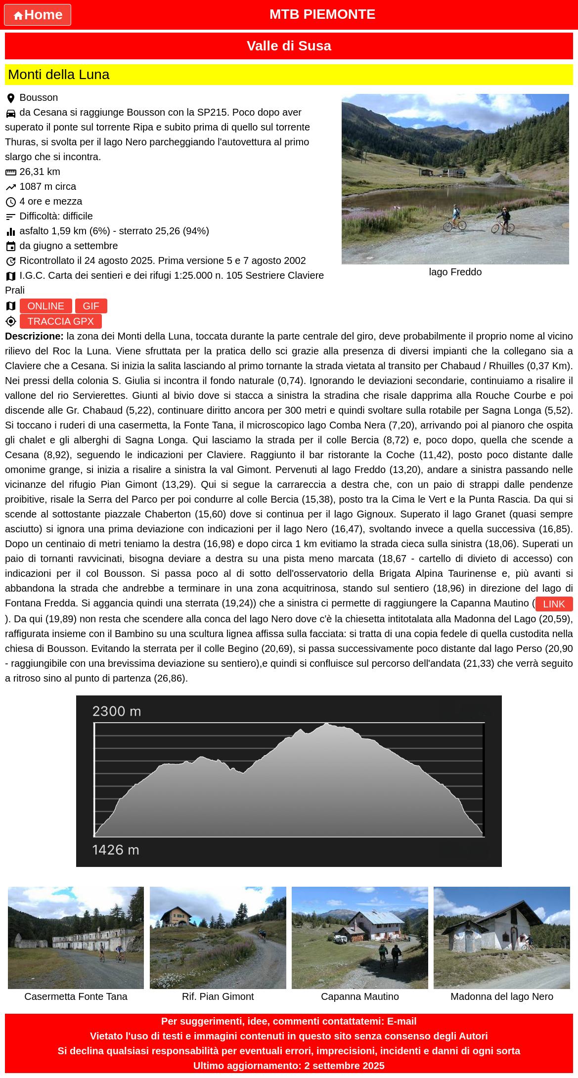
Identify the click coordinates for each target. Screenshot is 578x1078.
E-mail (402, 1021)
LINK (554, 604)
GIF (91, 306)
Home (37, 14)
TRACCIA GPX (61, 321)
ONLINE (46, 306)
